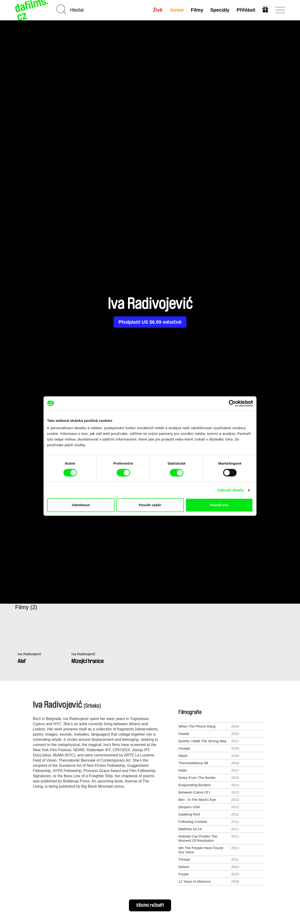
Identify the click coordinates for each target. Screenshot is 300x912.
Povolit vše (219, 505)
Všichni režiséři (150, 905)
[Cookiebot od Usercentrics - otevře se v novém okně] (232, 403)
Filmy (197, 10)
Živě (157, 10)
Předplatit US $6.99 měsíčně (150, 322)
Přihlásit (246, 10)
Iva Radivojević (29, 654)
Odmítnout (81, 505)
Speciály (219, 10)
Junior (176, 10)
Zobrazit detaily (230, 490)
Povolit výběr (150, 505)
